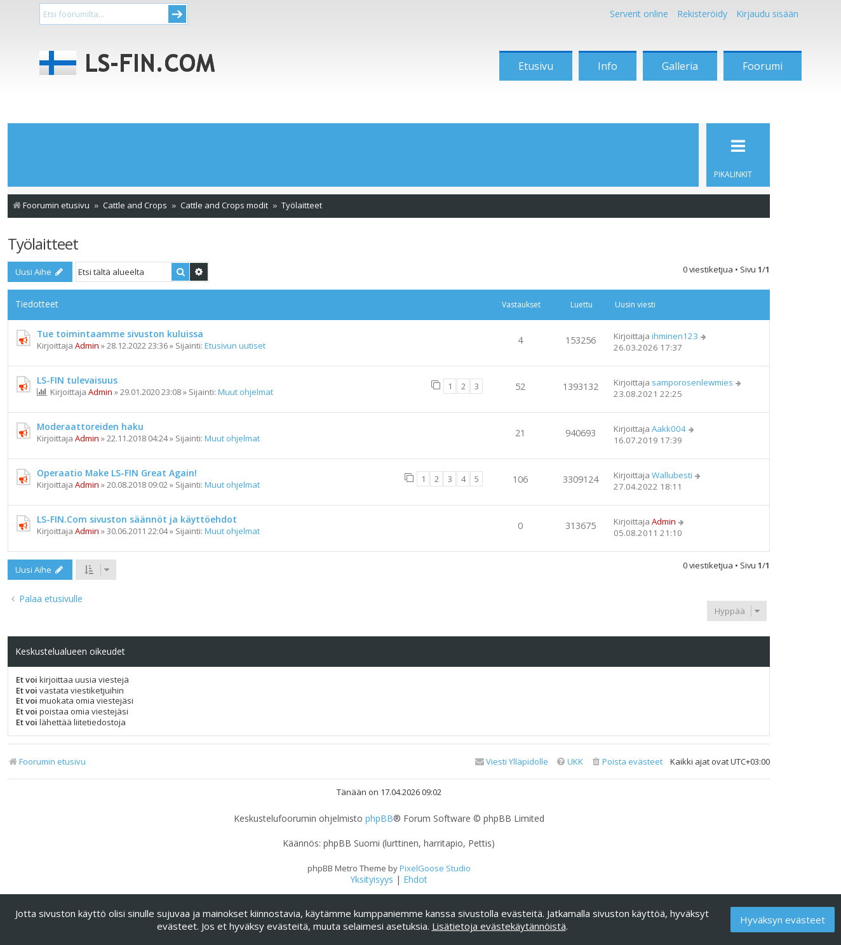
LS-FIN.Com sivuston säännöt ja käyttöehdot (137, 519)
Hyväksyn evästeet (782, 919)
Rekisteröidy (702, 14)
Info (607, 66)
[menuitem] (627, 762)
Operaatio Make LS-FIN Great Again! (117, 473)
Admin (87, 345)
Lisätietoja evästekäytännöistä (499, 926)
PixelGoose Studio (435, 868)
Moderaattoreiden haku (90, 426)
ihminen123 (675, 336)
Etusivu (535, 66)
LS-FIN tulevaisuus (77, 380)
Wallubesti (672, 475)
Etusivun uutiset (235, 345)
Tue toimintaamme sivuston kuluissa (120, 334)
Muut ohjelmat (245, 392)
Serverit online (639, 14)
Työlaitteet (43, 243)
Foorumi (763, 66)
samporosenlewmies (692, 382)
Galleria (680, 66)
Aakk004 (669, 428)
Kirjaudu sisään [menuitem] (767, 14)
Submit (177, 14)
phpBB (379, 818)
